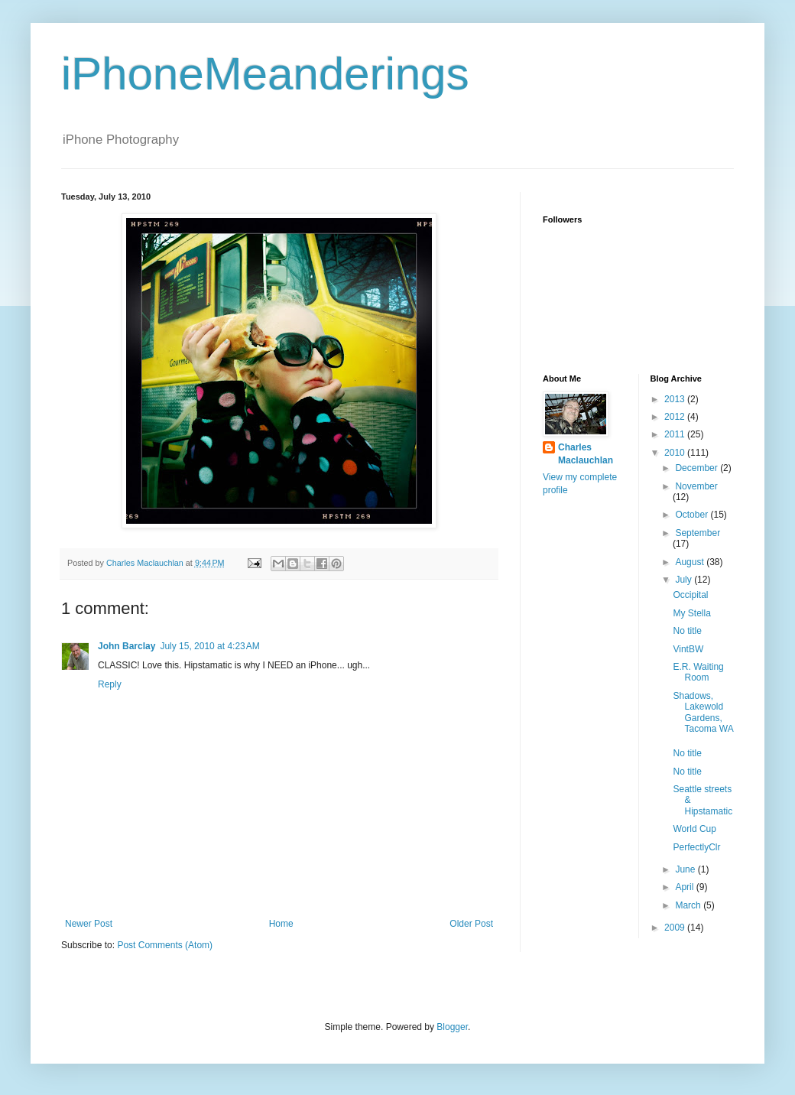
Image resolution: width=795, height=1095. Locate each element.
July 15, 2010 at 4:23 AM (209, 646)
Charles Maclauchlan (585, 454)
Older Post (471, 923)
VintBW (688, 649)
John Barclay (126, 646)
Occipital (690, 595)
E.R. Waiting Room (698, 672)
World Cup (694, 829)
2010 (675, 452)
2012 (675, 416)
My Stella (691, 613)
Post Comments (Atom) (165, 945)
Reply (110, 684)
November (696, 486)
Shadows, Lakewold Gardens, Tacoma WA (703, 712)
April (685, 887)
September (697, 533)
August (690, 562)
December (697, 468)
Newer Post (88, 923)
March (689, 905)
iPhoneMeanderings (265, 73)
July (684, 579)
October (692, 514)
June (686, 869)
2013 (675, 399)
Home (281, 923)
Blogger (452, 1027)
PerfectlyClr (696, 847)
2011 (675, 434)
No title (687, 630)
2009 (675, 927)
